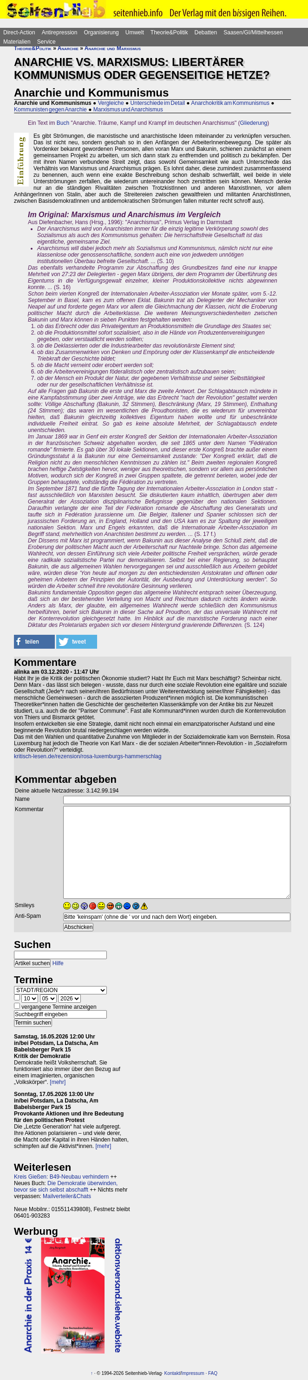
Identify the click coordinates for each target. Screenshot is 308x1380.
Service (46, 42)
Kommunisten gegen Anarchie (50, 109)
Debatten (206, 32)
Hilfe (58, 963)
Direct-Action (19, 32)
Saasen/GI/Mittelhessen (252, 32)
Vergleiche (111, 103)
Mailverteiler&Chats (67, 1196)
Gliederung (254, 123)
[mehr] (58, 1082)
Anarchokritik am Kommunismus (230, 103)
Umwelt (134, 32)
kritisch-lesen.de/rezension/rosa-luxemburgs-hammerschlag (87, 756)
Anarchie (68, 48)
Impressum (192, 1373)
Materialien (17, 42)
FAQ (212, 1373)
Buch (63, 123)
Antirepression (60, 32)
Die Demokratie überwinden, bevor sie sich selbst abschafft (66, 1186)
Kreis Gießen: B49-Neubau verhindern (61, 1177)
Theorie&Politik (169, 32)
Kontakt (172, 1373)
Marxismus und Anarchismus (128, 109)
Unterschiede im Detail (158, 103)
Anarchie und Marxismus (113, 48)
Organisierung (101, 32)
